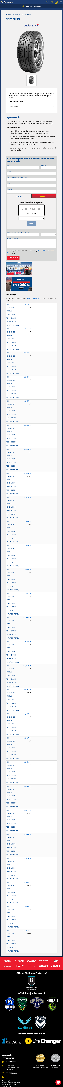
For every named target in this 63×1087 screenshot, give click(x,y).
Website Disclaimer (37, 1083)
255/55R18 (27, 457)
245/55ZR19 (27, 602)
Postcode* (10, 189)
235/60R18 (27, 409)
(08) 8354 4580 (11, 1057)
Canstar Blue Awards (37, 1085)
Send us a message (12, 1061)
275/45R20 (27, 818)
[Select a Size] (31, 106)
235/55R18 (27, 385)
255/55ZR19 (27, 650)
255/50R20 (27, 746)
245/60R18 (27, 433)
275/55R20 (27, 842)
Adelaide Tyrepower (31, 6)
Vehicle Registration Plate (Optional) (18, 232)
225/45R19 (27, 505)
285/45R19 (27, 674)
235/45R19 (27, 554)
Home (8, 14)
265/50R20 (27, 770)
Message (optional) (13, 238)
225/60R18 (27, 361)
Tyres (4, 1078)
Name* (9, 171)
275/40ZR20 (27, 794)
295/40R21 (27, 866)
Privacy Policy (42, 251)
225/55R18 (27, 337)
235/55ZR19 (27, 578)
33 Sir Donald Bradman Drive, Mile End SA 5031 (13, 1052)
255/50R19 (27, 626)
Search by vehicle (33, 282)
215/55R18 (27, 313)
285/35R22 (27, 891)
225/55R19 (27, 529)
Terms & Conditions (37, 1080)
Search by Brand (7, 1085)
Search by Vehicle (7, 1080)
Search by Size (6, 1083)
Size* (8, 165)
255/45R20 (27, 722)
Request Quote (13, 257)
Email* (9, 183)
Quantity (43, 165)
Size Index (34, 1078)
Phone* (17, 177)
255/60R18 (27, 481)
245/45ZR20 (27, 698)
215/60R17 (27, 289)
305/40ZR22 (27, 915)
